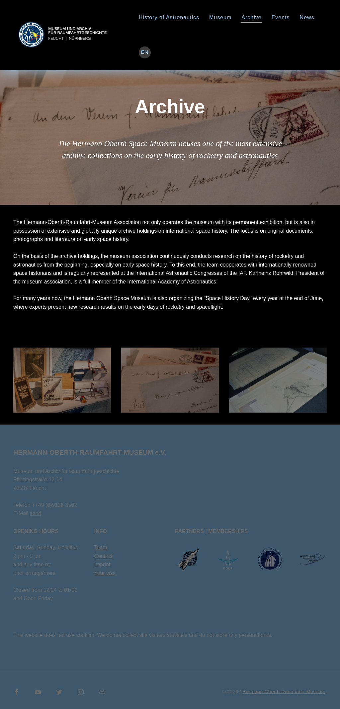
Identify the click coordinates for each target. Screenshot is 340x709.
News (307, 17)
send (36, 513)
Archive (251, 17)
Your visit (105, 573)
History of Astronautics (169, 17)
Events (281, 17)
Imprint (102, 564)
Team (100, 547)
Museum (220, 17)
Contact (103, 556)
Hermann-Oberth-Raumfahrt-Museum (283, 691)
